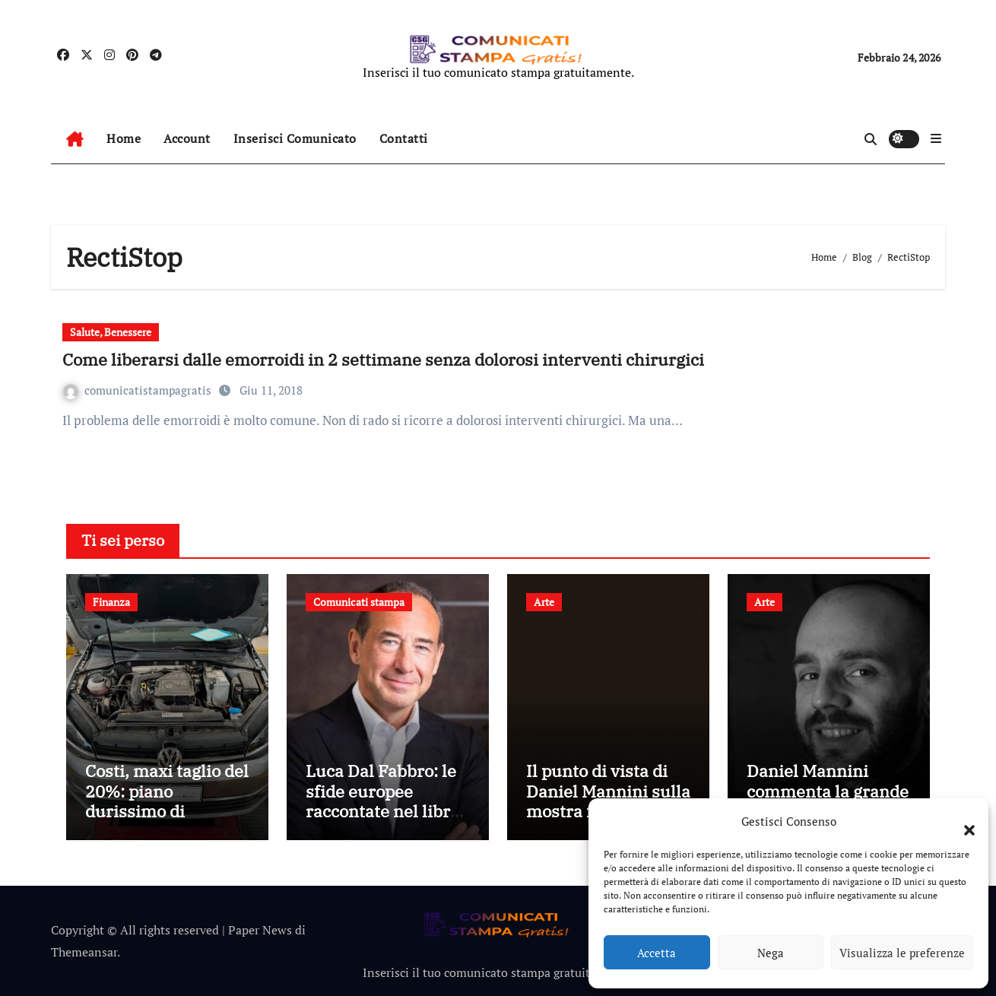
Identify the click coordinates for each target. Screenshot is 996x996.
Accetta (656, 952)
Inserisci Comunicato (295, 138)
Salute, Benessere (110, 332)
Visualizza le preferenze (902, 952)
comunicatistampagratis (138, 390)
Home (123, 138)
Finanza (111, 602)
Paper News (260, 929)
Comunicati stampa (358, 602)
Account (187, 138)
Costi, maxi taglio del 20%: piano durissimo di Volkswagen (167, 801)
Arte (544, 602)
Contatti (403, 138)
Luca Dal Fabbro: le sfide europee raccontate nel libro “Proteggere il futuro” (382, 811)
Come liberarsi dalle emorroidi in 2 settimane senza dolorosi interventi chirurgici (383, 359)
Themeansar (84, 952)
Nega (770, 952)
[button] (961, 821)
